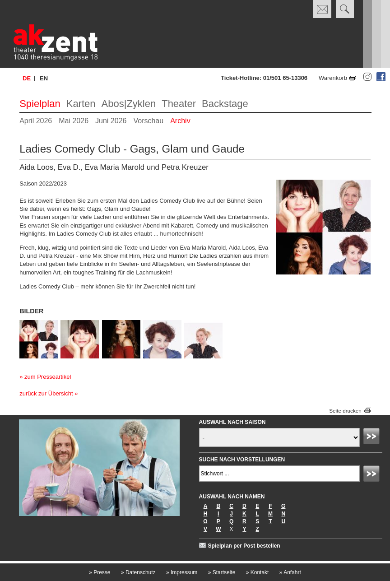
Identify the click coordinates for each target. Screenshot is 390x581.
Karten (81, 103)
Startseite (222, 572)
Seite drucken (345, 411)
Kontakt (257, 572)
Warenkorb (333, 77)
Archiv (180, 121)
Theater (179, 103)
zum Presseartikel (47, 376)
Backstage (225, 103)
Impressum (181, 572)
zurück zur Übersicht (46, 393)
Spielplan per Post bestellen (244, 546)
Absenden (372, 437)
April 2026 (35, 121)
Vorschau (148, 121)
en (44, 78)
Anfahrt (290, 572)
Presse (99, 572)
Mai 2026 (73, 121)
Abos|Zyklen (129, 103)
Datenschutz (138, 572)
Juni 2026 (110, 121)
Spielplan (39, 103)
